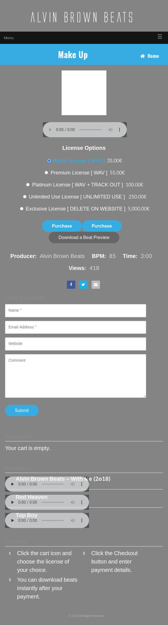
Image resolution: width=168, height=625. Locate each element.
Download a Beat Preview (84, 237)
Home (153, 55)
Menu (9, 38)
